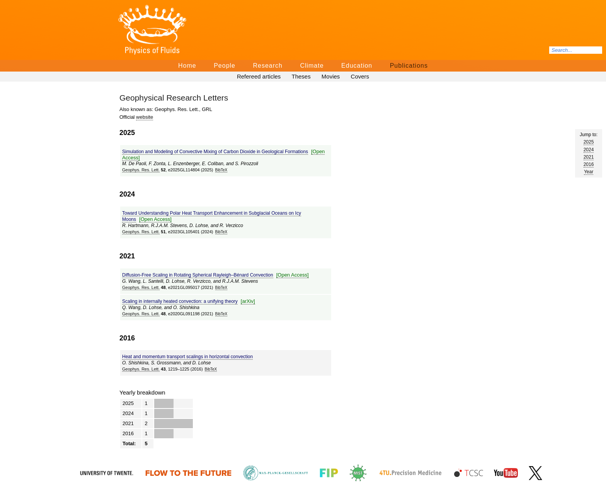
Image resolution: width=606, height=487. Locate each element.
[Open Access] (155, 219)
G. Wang (131, 281)
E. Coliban (212, 163)
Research (267, 65)
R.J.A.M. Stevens (169, 225)
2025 (589, 142)
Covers (360, 76)
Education (356, 65)
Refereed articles (259, 76)
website (144, 117)
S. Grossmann (166, 363)
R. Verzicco (231, 225)
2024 (589, 149)
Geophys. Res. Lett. (141, 169)
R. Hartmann (135, 225)
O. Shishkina (186, 307)
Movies (331, 76)
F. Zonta (157, 163)
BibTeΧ (221, 170)
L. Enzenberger (183, 163)
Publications (409, 65)
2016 (589, 164)
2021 (589, 157)
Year (588, 171)
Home (187, 65)
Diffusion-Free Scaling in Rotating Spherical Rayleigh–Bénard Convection (197, 275)
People (224, 65)
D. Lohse (198, 225)
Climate (311, 65)
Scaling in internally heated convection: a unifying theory (180, 301)
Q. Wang (131, 307)
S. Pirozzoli (246, 163)
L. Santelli (153, 281)
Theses (300, 76)
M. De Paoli (134, 163)
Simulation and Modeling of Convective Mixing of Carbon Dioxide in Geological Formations (215, 151)
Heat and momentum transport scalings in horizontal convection (187, 356)
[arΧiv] (248, 301)
